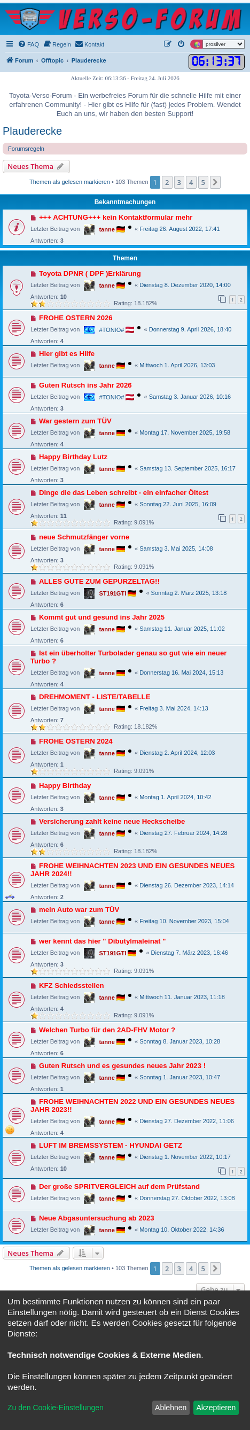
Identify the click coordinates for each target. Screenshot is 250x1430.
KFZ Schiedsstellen (71, 985)
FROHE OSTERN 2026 (76, 318)
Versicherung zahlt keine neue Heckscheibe (112, 821)
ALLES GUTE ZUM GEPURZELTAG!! (99, 581)
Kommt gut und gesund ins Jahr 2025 (102, 617)
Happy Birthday (65, 786)
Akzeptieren (216, 1407)
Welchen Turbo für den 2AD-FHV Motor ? (107, 1030)
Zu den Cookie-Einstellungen (55, 1407)
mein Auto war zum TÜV (79, 910)
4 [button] (191, 182)
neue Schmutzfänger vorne (84, 537)
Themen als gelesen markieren (69, 182)
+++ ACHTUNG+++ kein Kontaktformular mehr (116, 217)
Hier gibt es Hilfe (67, 354)
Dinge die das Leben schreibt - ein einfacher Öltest (123, 493)
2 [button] (167, 182)
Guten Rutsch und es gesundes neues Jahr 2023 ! (122, 1066)
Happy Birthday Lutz (73, 457)
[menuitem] (28, 44)
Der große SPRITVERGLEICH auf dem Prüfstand (119, 1186)
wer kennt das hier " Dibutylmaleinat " (102, 941)
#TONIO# (111, 330)
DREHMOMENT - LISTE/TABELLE (95, 697)
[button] (215, 182)
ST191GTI (112, 593)
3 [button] (179, 182)
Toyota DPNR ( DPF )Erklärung (90, 273)
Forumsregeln (26, 148)
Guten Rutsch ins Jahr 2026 (85, 385)
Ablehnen (170, 1407)
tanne (106, 229)
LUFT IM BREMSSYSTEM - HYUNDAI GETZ (110, 1145)
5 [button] (203, 182)
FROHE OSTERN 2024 (76, 741)
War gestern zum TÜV (75, 421)
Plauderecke (32, 131)
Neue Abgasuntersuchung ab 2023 (96, 1218)
